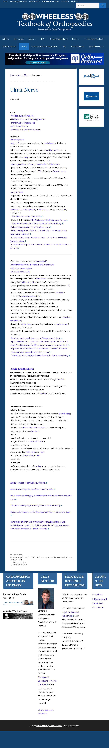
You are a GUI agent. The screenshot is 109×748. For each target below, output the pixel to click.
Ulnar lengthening (19, 562)
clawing (42, 393)
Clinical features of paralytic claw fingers (28, 483)
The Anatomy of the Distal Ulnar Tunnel (49, 220)
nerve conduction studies (34, 427)
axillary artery (53, 150)
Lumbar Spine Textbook (94, 39)
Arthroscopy (19, 39)
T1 (18, 143)
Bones (33, 39)
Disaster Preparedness (58, 39)
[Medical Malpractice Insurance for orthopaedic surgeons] (54, 64)
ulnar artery (29, 455)
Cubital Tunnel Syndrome (22, 369)
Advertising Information (18, 1)
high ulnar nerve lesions (21, 268)
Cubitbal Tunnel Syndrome (22, 116)
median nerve (61, 324)
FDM (33, 452)
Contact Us (65, 1)
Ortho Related (97, 46)
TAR (64, 46)
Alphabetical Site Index (50, 1)
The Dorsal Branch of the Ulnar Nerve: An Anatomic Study (37, 223)
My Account (75, 1)
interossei (43, 209)
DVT (43, 39)
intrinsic (61, 379)
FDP (64, 167)
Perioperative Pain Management (44, 46)
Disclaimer (97, 594)
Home (5, 1)
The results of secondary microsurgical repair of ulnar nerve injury (40, 355)
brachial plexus (17, 139)
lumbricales (15, 209)
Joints (77, 39)
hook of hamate (37, 441)
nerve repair (41, 261)
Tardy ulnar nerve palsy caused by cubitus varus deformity (36, 505)
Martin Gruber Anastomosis (23, 123)
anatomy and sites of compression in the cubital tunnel (35, 164)
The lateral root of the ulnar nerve (26, 216)
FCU (47, 160)
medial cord (49, 143)
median (38, 466)
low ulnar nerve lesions (30, 296)
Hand (30, 557)
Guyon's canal (59, 171)
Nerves (24, 46)
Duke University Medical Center (49, 725)
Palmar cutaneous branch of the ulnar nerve (31, 227)
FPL (68, 286)
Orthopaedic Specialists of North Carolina (47, 681)
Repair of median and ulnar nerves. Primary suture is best (36, 338)
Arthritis (5, 39)
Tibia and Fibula (59, 557)
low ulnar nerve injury (20, 272)
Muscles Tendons (9, 46)
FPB (64, 209)
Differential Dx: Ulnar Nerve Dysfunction (28, 119)
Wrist (20, 560)
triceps (26, 157)
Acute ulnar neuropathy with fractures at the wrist (32, 489)
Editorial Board (34, 1)
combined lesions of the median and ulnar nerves (32, 265)
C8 (12, 143)
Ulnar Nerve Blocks (19, 126)
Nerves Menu (18, 555)
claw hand (58, 293)
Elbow (25, 557)
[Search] (102, 5)
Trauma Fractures (77, 46)
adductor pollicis (28, 209)
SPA (38, 455)
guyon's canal (17, 192)
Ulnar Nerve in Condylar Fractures (25, 130)
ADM (28, 452)
